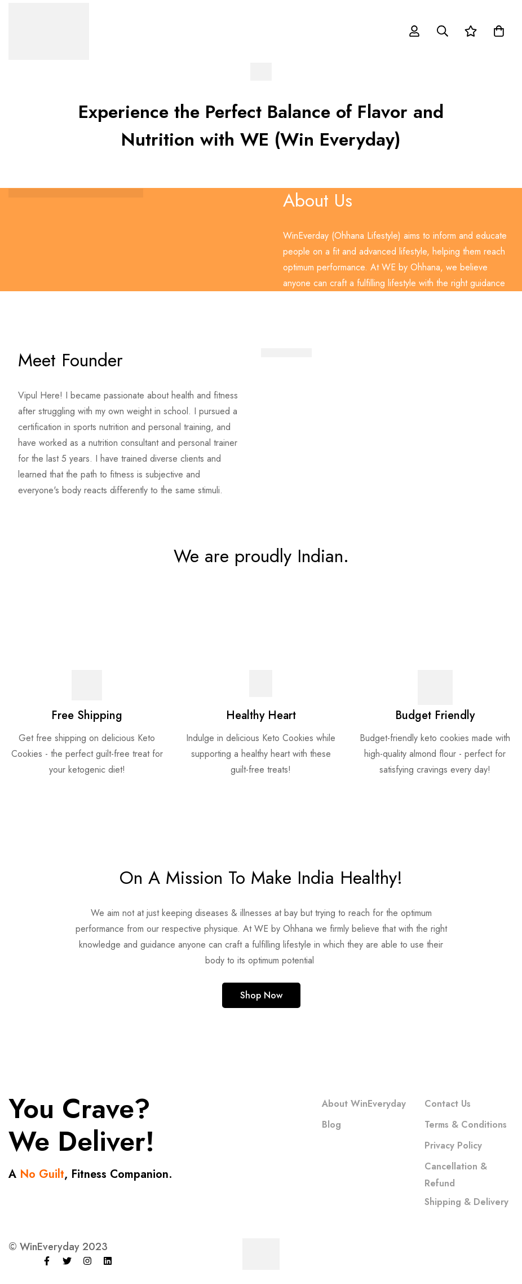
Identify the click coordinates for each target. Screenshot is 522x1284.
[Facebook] (46, 1260)
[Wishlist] (471, 31)
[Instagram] (87, 1260)
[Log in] (414, 31)
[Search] (442, 31)
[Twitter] (67, 1260)
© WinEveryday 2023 (58, 1246)
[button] (261, 995)
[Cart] (499, 31)
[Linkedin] (107, 1260)
